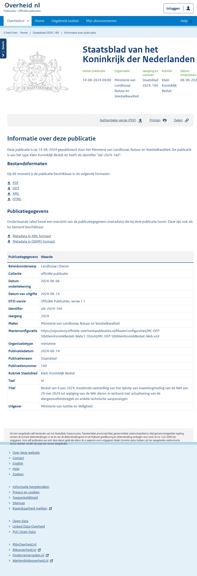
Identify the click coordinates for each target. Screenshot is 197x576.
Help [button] (184, 21)
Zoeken (18, 474)
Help (16, 469)
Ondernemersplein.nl (28, 555)
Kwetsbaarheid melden (30, 508)
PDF (16, 183)
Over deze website (26, 452)
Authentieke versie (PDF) (121, 121)
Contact (18, 458)
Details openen (3, 48)
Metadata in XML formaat (32, 236)
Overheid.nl (15, 22)
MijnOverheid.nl (24, 544)
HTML (17, 199)
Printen (158, 120)
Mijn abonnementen (101, 21)
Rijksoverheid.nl (24, 550)
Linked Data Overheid (29, 526)
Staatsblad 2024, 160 (46, 32)
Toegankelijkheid (25, 497)
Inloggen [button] (173, 8)
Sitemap (19, 503)
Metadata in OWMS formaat (34, 241)
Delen (181, 120)
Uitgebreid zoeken (65, 21)
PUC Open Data (24, 532)
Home (39, 21)
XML (16, 193)
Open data (20, 521)
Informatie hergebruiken (31, 487)
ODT (16, 188)
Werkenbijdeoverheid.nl (30, 560)
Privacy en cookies (26, 492)
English (18, 463)
